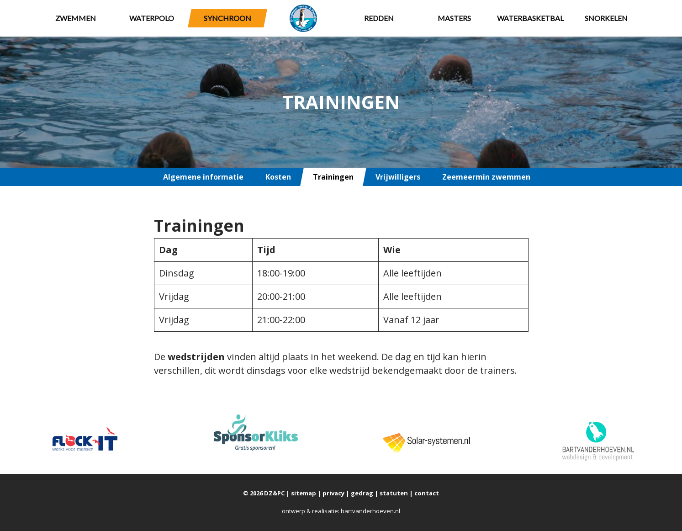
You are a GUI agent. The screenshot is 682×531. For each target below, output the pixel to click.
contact (426, 493)
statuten (394, 493)
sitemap (303, 493)
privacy (333, 493)
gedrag (362, 493)
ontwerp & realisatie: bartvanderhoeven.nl (341, 511)
